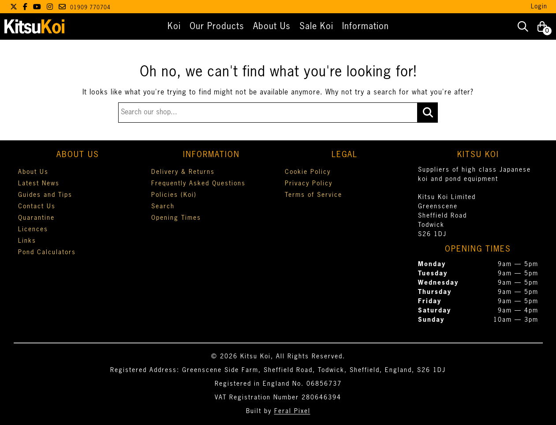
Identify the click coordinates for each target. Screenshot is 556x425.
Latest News (39, 184)
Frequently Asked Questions (198, 184)
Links (27, 241)
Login (539, 7)
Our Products (217, 26)
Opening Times (176, 218)
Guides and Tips (45, 195)
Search (163, 206)
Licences (33, 229)
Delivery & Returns (183, 172)
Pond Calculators (47, 252)
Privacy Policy (308, 184)
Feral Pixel (292, 411)
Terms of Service (313, 195)
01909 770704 (90, 8)
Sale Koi (316, 26)
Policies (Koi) (174, 195)
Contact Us (37, 206)
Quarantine (36, 218)
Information (365, 26)
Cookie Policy (308, 172)
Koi (174, 26)
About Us (272, 26)
